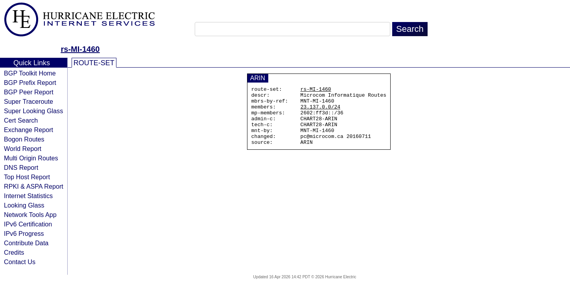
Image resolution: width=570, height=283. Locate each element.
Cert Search (21, 120)
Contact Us (19, 261)
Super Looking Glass (33, 110)
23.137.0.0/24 (320, 111)
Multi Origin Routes (31, 158)
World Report (22, 148)
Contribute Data (26, 242)
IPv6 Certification (28, 224)
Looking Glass (24, 205)
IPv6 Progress (24, 233)
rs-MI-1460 (80, 49)
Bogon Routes (24, 139)
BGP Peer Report (28, 92)
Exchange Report (28, 129)
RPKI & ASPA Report (33, 186)
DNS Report (21, 167)
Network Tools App (30, 214)
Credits (14, 252)
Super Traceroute (28, 101)
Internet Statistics (28, 195)
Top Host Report (27, 176)
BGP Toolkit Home (30, 73)
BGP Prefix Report (30, 82)
